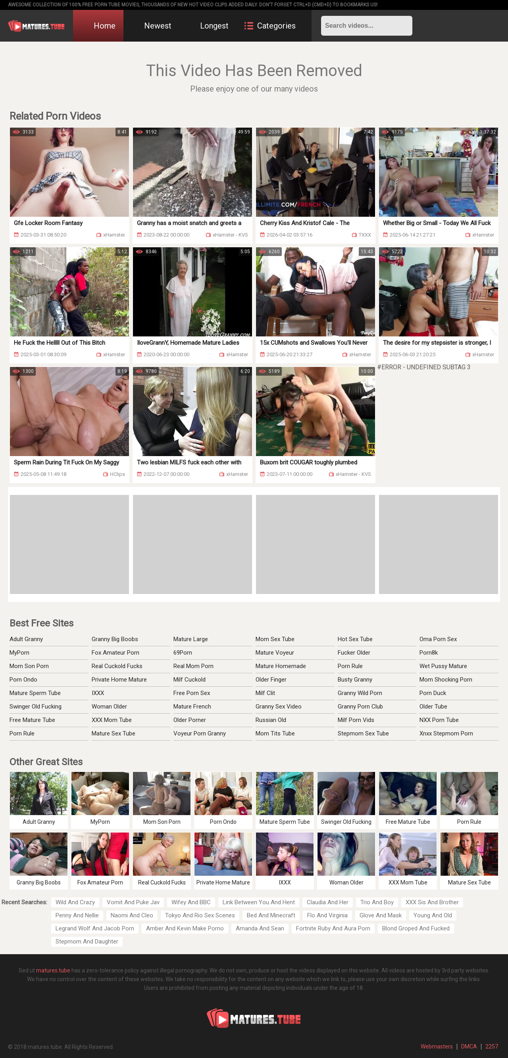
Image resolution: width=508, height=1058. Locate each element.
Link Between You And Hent (259, 902)
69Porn (182, 652)
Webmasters (437, 1046)
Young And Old (433, 915)
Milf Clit (265, 693)
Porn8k (428, 652)
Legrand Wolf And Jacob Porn (95, 928)
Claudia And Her (327, 902)
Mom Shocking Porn (445, 679)
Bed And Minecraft (271, 915)
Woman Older (109, 706)
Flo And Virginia (327, 915)
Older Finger (271, 679)
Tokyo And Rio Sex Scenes (200, 915)
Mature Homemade (281, 666)
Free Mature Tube (32, 720)
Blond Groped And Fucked (416, 928)
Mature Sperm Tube (35, 693)
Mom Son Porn (29, 666)
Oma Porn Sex (438, 639)
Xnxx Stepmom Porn (446, 733)
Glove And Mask (381, 915)
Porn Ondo (23, 679)
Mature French (192, 706)
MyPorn (19, 652)
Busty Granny (355, 679)
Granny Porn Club (360, 706)
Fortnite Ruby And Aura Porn (333, 928)
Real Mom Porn (193, 666)
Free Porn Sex (191, 693)
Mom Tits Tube (275, 733)
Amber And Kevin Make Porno (185, 928)
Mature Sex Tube (113, 733)
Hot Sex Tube (355, 639)
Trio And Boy (377, 902)
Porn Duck (432, 693)
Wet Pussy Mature (443, 666)
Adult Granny (26, 639)
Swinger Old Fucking (36, 706)
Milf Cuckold (189, 679)
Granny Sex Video (279, 706)
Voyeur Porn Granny (199, 733)
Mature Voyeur (275, 652)
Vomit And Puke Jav (133, 902)
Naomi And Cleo (132, 915)
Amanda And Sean (260, 928)
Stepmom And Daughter (87, 941)
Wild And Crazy (75, 902)
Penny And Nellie (77, 915)
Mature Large (190, 639)
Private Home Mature (119, 679)
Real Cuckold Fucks (117, 666)
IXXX (98, 693)
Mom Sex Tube (275, 639)
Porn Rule (22, 733)
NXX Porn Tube (439, 720)
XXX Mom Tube (112, 720)
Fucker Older (354, 652)
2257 (491, 1046)
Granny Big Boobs (115, 639)
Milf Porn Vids (356, 720)
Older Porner (189, 720)
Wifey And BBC (191, 902)
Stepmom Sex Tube (363, 733)
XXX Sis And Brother (432, 902)
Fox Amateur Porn (115, 652)
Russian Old (271, 720)
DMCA (469, 1046)
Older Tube (433, 706)
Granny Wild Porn (360, 693)
